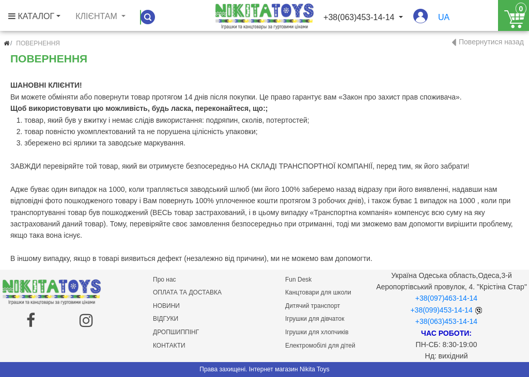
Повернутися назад (491, 42)
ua (443, 17)
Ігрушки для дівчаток (314, 318)
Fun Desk (298, 279)
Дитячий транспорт (312, 305)
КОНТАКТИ (169, 345)
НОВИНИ (166, 305)
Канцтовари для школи (318, 292)
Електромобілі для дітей (320, 345)
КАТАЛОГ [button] (31, 16)
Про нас (164, 279)
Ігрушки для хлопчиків (317, 332)
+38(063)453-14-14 (446, 321)
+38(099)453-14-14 (441, 310)
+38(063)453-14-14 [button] (360, 17)
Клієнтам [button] (97, 16)
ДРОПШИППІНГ (176, 332)
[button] (420, 21)
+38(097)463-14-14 (446, 298)
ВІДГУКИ (165, 318)
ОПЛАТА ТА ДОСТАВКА (187, 292)
